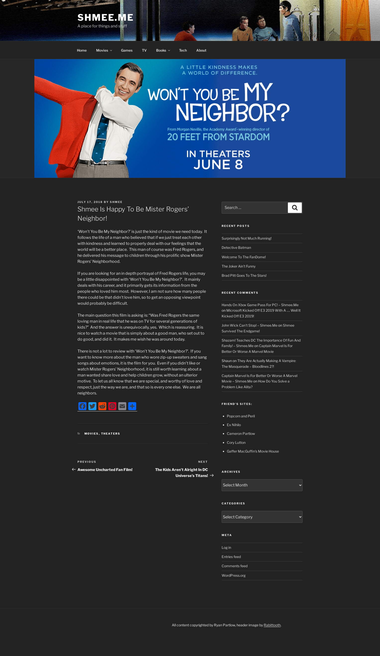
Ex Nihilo (234, 425)
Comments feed (235, 566)
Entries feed (231, 557)
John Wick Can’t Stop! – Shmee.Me (249, 325)
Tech (183, 50)
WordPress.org (234, 575)
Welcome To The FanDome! (244, 257)
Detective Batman (236, 247)
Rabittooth (272, 625)
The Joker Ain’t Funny (238, 266)
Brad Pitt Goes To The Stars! (244, 275)
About (201, 50)
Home (82, 50)
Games (126, 50)
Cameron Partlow (241, 433)
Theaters (111, 433)
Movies (104, 50)
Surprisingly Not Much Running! (246, 238)
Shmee (116, 202)
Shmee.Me (105, 17)
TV (144, 50)
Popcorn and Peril (241, 416)
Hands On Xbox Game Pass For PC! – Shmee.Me (260, 305)
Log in (226, 547)
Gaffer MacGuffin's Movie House (253, 451)
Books (163, 50)
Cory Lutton (236, 442)
